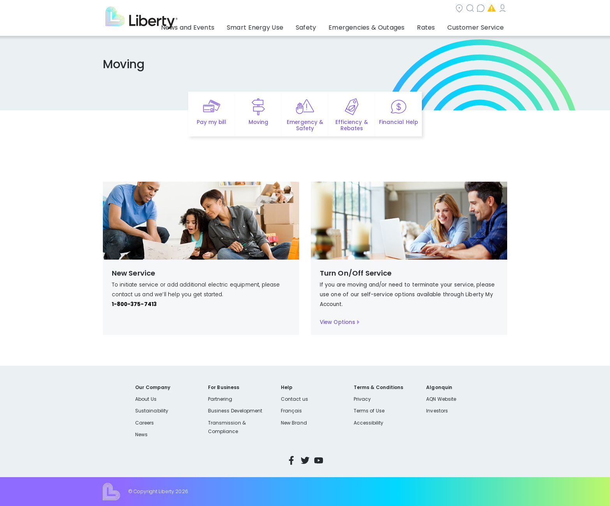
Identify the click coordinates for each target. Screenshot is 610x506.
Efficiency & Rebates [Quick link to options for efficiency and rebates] (351, 126)
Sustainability (151, 410)
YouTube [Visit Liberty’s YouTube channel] (319, 460)
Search (352, 9)
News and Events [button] (222, 25)
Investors (437, 410)
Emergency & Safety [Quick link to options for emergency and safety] (305, 126)
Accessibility (369, 422)
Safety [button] (326, 25)
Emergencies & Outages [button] (381, 25)
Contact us (393, 9)
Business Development (235, 410)
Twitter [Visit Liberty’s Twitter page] (305, 460)
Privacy (362, 399)
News (141, 434)
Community (309, 9)
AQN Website (441, 399)
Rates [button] (434, 25)
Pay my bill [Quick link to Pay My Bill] (212, 122)
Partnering (220, 399)
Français (291, 410)
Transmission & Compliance (227, 427)
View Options (338, 322)
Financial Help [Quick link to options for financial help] (398, 122)
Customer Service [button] (478, 25)
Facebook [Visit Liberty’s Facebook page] (291, 460)
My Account (490, 9)
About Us (146, 399)
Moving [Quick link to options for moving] (258, 122)
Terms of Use (369, 410)
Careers (144, 422)
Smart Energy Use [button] (281, 25)
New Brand (294, 422)
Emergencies (441, 9)
